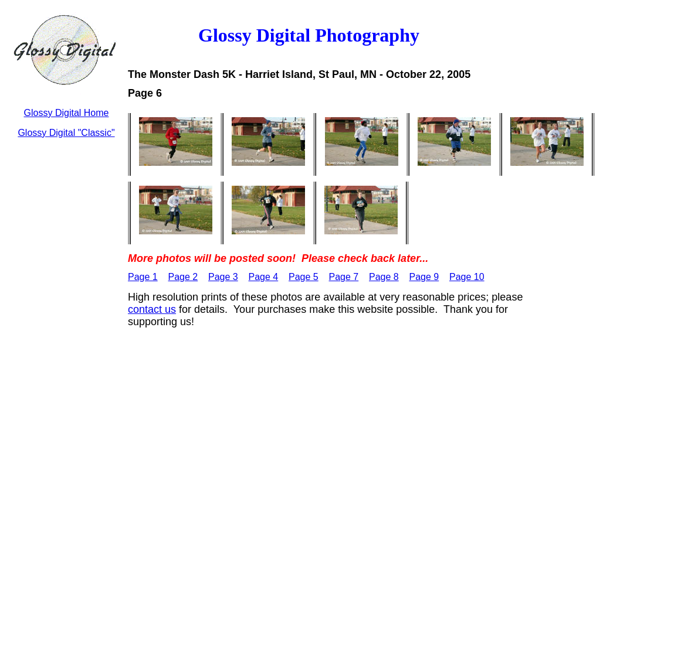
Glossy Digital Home (66, 113)
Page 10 (466, 277)
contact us (152, 309)
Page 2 (183, 277)
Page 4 (264, 277)
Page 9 (424, 277)
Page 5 (303, 277)
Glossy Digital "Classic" (66, 133)
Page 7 (344, 277)
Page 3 (223, 277)
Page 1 (143, 277)
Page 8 (384, 277)
